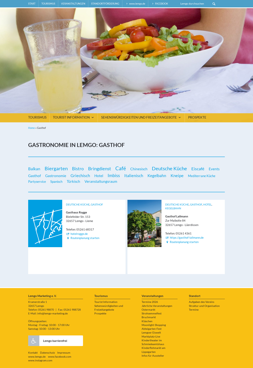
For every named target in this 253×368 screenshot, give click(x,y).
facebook (159, 3)
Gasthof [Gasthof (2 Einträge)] (34, 175)
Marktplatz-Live (151, 336)
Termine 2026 (150, 301)
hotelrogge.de (77, 233)
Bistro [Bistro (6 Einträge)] (78, 168)
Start (32, 3)
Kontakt (33, 352)
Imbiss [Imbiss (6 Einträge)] (114, 175)
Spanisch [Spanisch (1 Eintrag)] (56, 182)
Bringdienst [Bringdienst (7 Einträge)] (99, 168)
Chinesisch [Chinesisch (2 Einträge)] (138, 169)
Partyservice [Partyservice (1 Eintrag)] (37, 182)
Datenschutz (47, 352)
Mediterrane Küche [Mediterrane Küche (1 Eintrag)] (201, 176)
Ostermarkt (148, 309)
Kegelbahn (173, 208)
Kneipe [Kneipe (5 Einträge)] (177, 175)
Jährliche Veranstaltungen (157, 305)
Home (31, 127)
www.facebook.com (59, 356)
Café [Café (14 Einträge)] (120, 168)
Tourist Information (74, 117)
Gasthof (97, 204)
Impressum (63, 352)
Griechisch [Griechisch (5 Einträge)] (80, 175)
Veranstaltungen (73, 3)
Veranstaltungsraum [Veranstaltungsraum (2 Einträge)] (101, 181)
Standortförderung (105, 3)
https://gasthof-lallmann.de (184, 237)
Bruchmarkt (149, 317)
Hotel (207, 204)
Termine (194, 309)
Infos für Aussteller (153, 355)
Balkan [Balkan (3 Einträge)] (34, 168)
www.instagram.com (40, 360)
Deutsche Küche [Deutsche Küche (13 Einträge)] (169, 168)
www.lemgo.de (135, 3)
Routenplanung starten (82, 238)
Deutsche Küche (78, 204)
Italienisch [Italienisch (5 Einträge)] (133, 175)
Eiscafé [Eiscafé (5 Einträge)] (197, 168)
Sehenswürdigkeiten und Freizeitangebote (141, 117)
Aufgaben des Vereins (201, 301)
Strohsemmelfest (151, 313)
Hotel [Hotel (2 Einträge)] (98, 175)
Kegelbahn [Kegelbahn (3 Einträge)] (156, 175)
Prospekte (197, 117)
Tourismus (48, 3)
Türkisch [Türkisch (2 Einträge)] (73, 181)
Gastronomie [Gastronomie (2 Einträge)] (55, 175)
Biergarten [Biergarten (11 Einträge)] (56, 168)
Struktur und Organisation (204, 305)
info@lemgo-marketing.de (52, 313)
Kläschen (147, 321)
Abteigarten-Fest (151, 328)
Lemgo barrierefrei (47, 340)
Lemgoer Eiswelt (151, 332)
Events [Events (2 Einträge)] (214, 169)
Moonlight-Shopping (154, 325)
